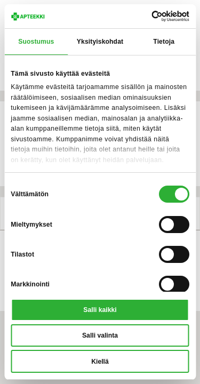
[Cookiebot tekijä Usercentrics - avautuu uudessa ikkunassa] (143, 16)
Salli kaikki (99, 310)
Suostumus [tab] (36, 41)
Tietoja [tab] (163, 41)
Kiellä (99, 361)
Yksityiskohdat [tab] (100, 41)
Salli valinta (100, 335)
